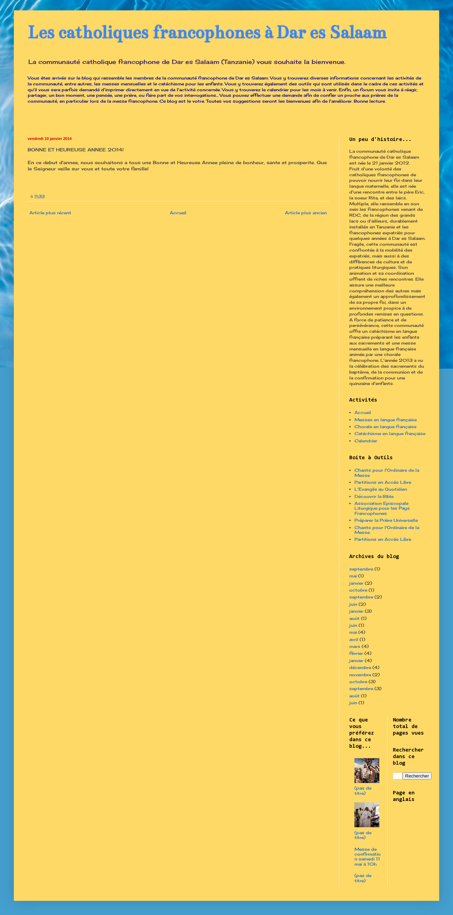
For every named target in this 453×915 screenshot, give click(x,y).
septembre (361, 569)
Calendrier (365, 440)
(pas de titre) (362, 790)
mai (353, 575)
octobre (358, 590)
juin (353, 604)
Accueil (178, 212)
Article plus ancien (306, 212)
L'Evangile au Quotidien (380, 489)
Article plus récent (50, 212)
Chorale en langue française (385, 426)
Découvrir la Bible (374, 496)
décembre (360, 667)
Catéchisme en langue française (389, 433)
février (356, 653)
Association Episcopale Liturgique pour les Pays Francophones (382, 508)
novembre (360, 674)
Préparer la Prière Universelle (386, 520)
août (354, 618)
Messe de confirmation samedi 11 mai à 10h (367, 857)
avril (353, 639)
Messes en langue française (385, 419)
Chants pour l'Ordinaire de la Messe (386, 473)
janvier (356, 583)
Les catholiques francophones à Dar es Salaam (207, 32)
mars (354, 646)
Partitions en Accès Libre (382, 482)
